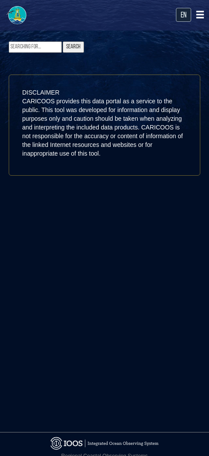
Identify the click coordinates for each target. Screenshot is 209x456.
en (183, 15)
